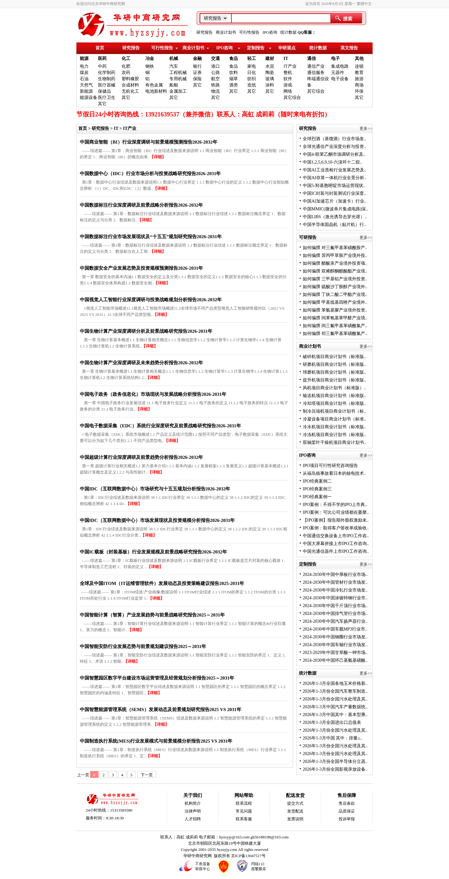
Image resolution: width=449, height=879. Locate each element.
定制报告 (255, 48)
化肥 (126, 66)
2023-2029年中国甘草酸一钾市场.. (335, 652)
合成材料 (130, 85)
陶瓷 (269, 72)
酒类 (233, 85)
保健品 (104, 91)
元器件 (337, 72)
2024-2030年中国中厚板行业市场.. (335, 574)
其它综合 (292, 97)
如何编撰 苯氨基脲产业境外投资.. (335, 310)
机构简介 (193, 803)
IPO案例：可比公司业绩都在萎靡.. (336, 512)
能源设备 (88, 97)
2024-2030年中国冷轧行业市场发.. (335, 590)
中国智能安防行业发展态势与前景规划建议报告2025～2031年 (143, 646)
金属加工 (178, 91)
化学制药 (106, 72)
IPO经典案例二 (317, 481)
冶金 (149, 58)
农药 (126, 72)
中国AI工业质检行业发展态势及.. (334, 170)
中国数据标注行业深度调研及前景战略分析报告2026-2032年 (141, 205)
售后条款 (347, 803)
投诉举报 (347, 819)
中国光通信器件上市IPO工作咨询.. (336, 551)
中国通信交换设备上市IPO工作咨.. (336, 535)
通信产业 (316, 66)
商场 (359, 85)
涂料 (269, 85)
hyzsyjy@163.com (235, 837)
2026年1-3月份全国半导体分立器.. (335, 761)
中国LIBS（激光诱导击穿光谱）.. (335, 216)
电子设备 (340, 78)
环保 (359, 91)
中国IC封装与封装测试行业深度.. (334, 193)
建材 (269, 58)
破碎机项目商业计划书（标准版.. (334, 356)
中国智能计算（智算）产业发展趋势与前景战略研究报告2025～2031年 (152, 614)
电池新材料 (156, 91)
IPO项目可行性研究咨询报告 (330, 465)
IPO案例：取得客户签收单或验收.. (336, 528)
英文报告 (349, 48)
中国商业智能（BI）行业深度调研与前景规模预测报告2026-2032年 (148, 142)
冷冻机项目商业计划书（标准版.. (334, 434)
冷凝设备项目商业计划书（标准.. (334, 419)
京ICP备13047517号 (248, 855)
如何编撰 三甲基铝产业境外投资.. (335, 279)
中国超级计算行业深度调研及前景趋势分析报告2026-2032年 (141, 457)
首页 (99, 48)
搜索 (347, 18)
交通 (215, 58)
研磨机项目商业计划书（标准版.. (334, 364)
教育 (359, 72)
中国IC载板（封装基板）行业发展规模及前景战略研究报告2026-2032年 (153, 551)
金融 (197, 58)
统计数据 (288, 32)
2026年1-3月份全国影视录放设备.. (335, 769)
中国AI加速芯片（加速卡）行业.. (334, 201)
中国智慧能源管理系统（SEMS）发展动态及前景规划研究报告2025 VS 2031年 (160, 709)
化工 (126, 58)
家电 (251, 66)
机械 (173, 58)
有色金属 (154, 85)
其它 (102, 103)
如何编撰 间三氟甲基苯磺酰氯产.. (335, 325)
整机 (287, 72)
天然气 (86, 85)
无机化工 (130, 91)
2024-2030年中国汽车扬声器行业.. (335, 621)
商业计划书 (226, 32)
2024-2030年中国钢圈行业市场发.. (335, 637)
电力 (84, 66)
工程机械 (178, 72)
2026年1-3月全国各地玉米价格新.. (335, 683)
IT (285, 58)
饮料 (233, 72)
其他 (359, 58)
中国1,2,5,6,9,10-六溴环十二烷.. (332, 162)
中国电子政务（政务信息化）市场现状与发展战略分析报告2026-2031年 (153, 394)
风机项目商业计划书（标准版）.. (334, 387)
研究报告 (204, 32)
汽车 (173, 66)
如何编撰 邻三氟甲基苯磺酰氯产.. (335, 333)
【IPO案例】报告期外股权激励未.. (336, 520)
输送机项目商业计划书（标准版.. (334, 395)
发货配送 (295, 811)
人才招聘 (193, 819)
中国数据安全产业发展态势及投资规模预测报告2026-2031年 (141, 268)
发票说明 (295, 819)
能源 (84, 58)
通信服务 (316, 72)
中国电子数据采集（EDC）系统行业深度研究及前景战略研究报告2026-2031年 (160, 425)
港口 (215, 66)
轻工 (251, 58)
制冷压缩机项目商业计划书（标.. (334, 411)
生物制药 (106, 78)
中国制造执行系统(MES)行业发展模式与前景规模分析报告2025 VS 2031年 (156, 741)
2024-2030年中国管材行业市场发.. (335, 582)
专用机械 (178, 78)
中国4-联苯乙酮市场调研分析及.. (334, 154)
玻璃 (269, 78)
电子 (335, 58)
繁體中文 (364, 4)
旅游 (359, 78)
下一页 (147, 775)
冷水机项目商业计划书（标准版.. (334, 427)
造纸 (251, 85)
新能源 (86, 91)
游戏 (287, 85)
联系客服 (244, 819)
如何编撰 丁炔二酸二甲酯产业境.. (335, 294)
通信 (311, 58)
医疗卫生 (106, 97)
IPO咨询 (270, 32)
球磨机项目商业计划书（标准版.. (334, 372)
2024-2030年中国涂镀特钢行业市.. (335, 598)
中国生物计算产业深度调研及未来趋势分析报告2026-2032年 (141, 362)
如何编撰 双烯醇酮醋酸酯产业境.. (335, 271)
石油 (84, 78)
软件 (287, 78)
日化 (251, 72)
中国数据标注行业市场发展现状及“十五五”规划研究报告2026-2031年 (151, 236)
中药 (102, 66)
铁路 (215, 85)
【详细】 (158, 157)
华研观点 (287, 48)
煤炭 (84, 72)
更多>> (366, 128)
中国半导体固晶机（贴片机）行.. (334, 224)
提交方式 (295, 803)
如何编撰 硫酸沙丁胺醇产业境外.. (335, 286)
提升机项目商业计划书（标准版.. (334, 380)
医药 (102, 58)
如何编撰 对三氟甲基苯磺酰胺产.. (335, 247)
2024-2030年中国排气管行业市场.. (335, 613)
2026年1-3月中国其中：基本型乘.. (335, 714)
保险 (197, 78)
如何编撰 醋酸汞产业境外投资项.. (335, 263)
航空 (215, 78)
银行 (197, 66)
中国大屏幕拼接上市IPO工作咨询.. (336, 543)
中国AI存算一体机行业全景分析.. (334, 177)
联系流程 (244, 803)
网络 (287, 91)
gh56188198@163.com (270, 837)
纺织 (251, 78)
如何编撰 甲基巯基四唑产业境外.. (335, 302)
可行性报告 (249, 32)
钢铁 (149, 66)
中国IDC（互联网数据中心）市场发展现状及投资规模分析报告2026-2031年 (157, 520)
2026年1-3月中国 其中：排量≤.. (332, 738)
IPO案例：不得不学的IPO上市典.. (335, 504)
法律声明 (193, 811)
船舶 (173, 85)
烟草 (233, 78)
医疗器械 (106, 85)
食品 (233, 58)
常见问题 (244, 811)
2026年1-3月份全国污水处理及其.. (335, 699)
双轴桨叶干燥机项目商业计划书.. (334, 442)
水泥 (269, 66)
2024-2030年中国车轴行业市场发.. (335, 644)
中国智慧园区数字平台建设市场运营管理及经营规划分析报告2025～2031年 (157, 677)
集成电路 (340, 66)
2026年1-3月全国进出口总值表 (332, 722)
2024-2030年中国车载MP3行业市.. (335, 629)
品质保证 (347, 811)
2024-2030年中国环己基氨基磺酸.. (335, 660)
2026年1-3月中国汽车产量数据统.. (335, 707)
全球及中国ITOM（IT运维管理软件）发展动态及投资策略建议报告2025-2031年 (162, 583)
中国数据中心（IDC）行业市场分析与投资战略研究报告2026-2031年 (150, 173)
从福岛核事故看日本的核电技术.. (334, 473)
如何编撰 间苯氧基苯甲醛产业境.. (335, 318)
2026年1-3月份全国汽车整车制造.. (335, 691)
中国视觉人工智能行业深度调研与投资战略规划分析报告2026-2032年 (151, 299)
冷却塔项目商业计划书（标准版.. (334, 403)
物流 (215, 91)
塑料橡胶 (130, 78)
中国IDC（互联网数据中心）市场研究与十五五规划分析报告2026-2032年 (155, 488)
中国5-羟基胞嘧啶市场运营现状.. (334, 185)
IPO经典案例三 (317, 489)
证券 (197, 72)
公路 (215, 72)
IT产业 (289, 66)
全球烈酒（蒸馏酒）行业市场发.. (334, 138)
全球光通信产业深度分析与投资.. (334, 146)
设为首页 (312, 4)
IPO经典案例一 (317, 496)
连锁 (359, 66)
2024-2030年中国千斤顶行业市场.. (335, 605)
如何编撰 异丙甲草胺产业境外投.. (335, 255)
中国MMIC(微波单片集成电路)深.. (335, 209)
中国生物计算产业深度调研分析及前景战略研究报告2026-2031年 (146, 331)
